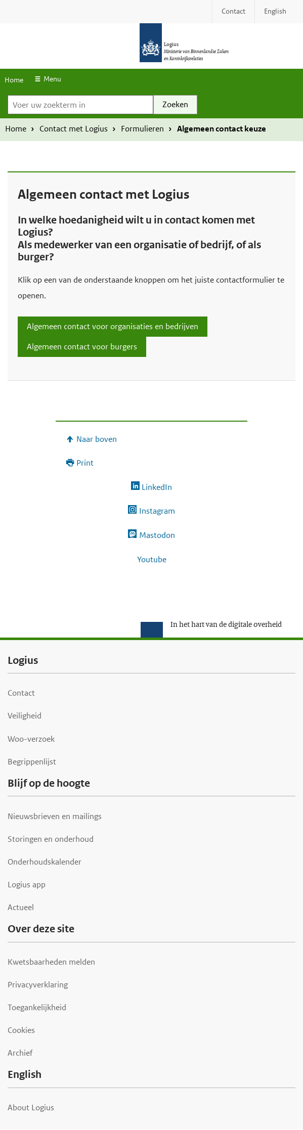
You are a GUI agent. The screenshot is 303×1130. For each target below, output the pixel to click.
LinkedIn (157, 487)
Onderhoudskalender (44, 861)
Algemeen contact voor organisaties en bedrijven (112, 326)
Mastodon (157, 535)
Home (14, 79)
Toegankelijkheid (37, 1007)
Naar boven (96, 439)
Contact (21, 693)
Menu (52, 78)
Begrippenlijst (32, 761)
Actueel (21, 907)
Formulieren (142, 128)
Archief (20, 1053)
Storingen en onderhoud (51, 839)
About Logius (31, 1107)
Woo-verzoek (31, 739)
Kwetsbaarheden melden (51, 962)
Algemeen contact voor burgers (82, 346)
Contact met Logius (73, 128)
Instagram (157, 511)
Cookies (21, 1030)
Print (85, 463)
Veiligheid (24, 715)
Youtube (151, 559)
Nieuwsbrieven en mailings (55, 816)
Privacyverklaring (38, 984)
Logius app (27, 884)
